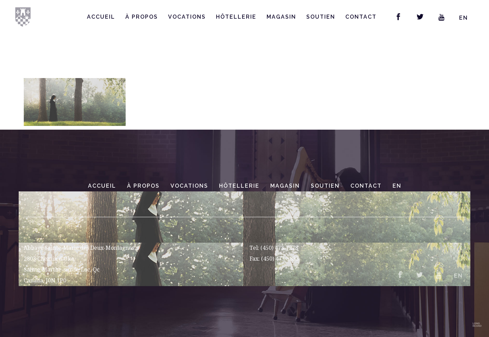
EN (463, 18)
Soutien (325, 186)
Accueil (102, 186)
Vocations (189, 186)
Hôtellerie (239, 186)
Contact (366, 186)
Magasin (285, 186)
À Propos (143, 186)
